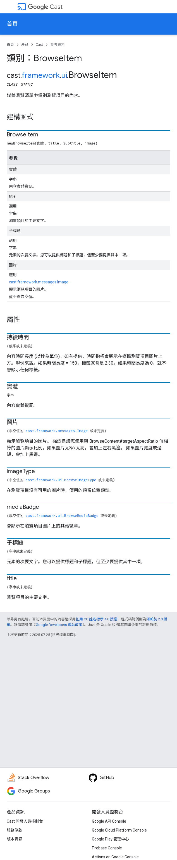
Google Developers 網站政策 (59, 625)
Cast (45, 7)
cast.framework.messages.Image (38, 282)
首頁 (12, 23)
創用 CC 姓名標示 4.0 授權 (96, 619)
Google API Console (109, 821)
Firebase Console (107, 848)
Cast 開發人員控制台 (25, 821)
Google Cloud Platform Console (119, 830)
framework (41, 75)
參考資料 (57, 44)
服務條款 (14, 830)
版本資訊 (14, 839)
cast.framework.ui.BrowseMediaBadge (61, 515)
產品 (24, 44)
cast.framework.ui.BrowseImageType (60, 480)
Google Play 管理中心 (110, 839)
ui (64, 75)
